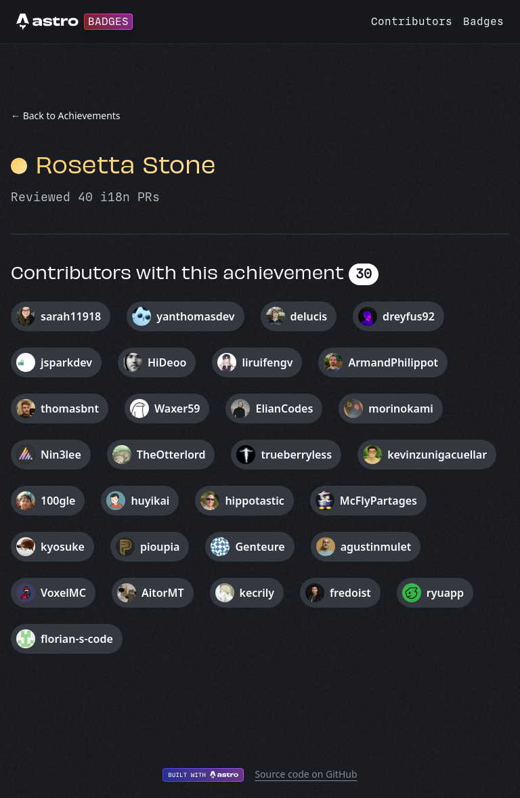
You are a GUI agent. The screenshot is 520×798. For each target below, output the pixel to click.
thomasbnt (70, 408)
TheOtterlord (171, 454)
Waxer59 (177, 408)
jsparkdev (66, 362)
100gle (58, 500)
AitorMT (163, 592)
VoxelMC (63, 592)
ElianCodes (284, 408)
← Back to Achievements (66, 115)
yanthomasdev (195, 316)
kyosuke (63, 546)
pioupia (160, 546)
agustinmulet (376, 546)
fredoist (350, 592)
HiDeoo (167, 362)
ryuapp (445, 592)
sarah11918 (71, 316)
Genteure (259, 546)
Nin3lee (61, 454)
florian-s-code (77, 638)
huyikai (150, 500)
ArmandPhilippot (393, 362)
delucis (309, 316)
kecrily (257, 592)
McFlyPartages (378, 500)
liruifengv (267, 362)
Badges (483, 21)
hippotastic (254, 500)
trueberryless (296, 454)
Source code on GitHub (306, 774)
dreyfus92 (409, 316)
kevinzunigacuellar (437, 454)
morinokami (400, 408)
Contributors (411, 21)
